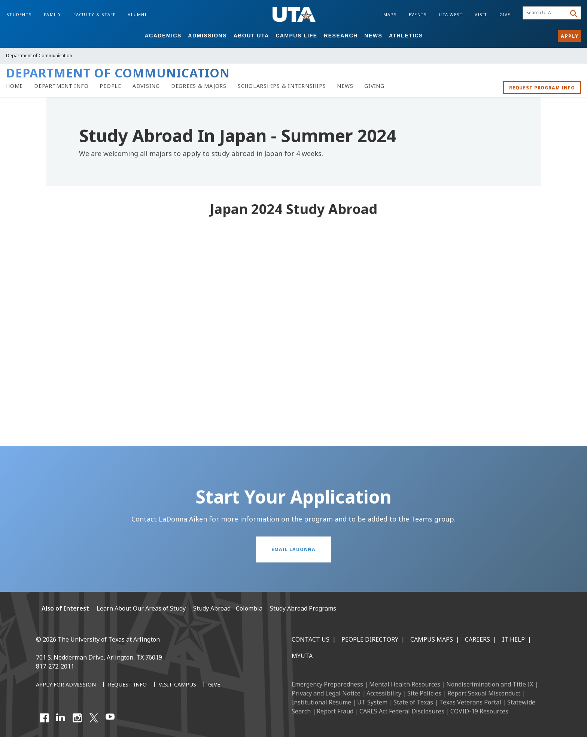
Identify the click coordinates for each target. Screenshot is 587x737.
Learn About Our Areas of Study (141, 608)
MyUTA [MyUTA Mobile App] (302, 656)
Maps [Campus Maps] (390, 14)
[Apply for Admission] (66, 685)
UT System (372, 702)
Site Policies (424, 693)
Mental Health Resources (404, 684)
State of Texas (413, 702)
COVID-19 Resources (479, 711)
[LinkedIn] (60, 717)
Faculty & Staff (94, 14)
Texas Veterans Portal (470, 702)
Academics (163, 36)
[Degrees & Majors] (198, 86)
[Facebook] (44, 717)
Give (505, 14)
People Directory (369, 639)
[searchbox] (545, 13)
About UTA (251, 36)
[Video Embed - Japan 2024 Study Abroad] (293, 324)
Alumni (137, 14)
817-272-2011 (55, 666)
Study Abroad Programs (303, 608)
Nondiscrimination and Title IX (489, 684)
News (373, 36)
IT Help (513, 639)
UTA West (451, 14)
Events (418, 14)
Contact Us (310, 639)
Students (19, 14)
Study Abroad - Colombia (227, 608)
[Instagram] (77, 717)
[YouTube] (110, 717)
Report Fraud (335, 711)
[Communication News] (345, 86)
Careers (477, 639)
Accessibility (384, 693)
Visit (481, 14)
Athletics (406, 36)
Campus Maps (431, 639)
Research (341, 36)
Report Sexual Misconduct (483, 693)
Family (52, 14)
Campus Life (296, 36)
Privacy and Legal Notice (326, 693)
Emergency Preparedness (327, 684)
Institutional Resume (321, 702)
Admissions (207, 36)
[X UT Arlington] (93, 717)
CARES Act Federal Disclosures (401, 711)
